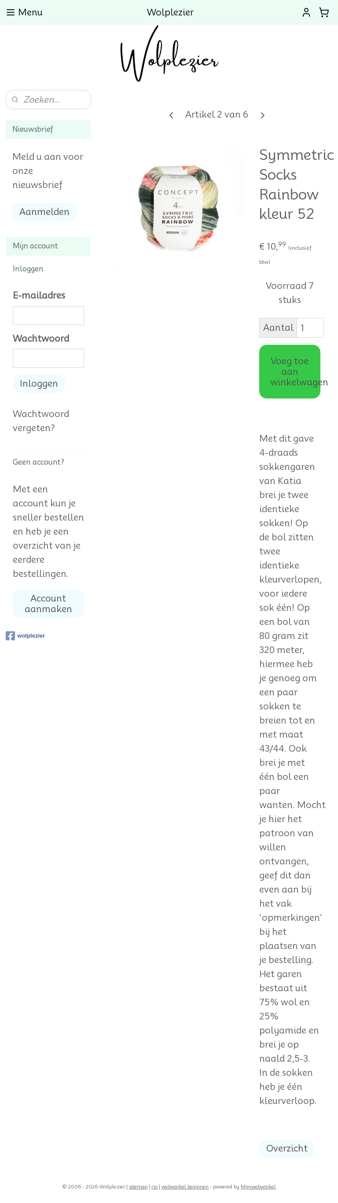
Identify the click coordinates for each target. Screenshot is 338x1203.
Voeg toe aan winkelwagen (295, 371)
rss (154, 1187)
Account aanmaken (48, 603)
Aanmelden (44, 212)
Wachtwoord (41, 338)
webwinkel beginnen (185, 1187)
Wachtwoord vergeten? (41, 421)
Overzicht (287, 1148)
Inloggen (39, 383)
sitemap (138, 1187)
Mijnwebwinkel (258, 1187)
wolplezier (25, 636)
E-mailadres (39, 295)
